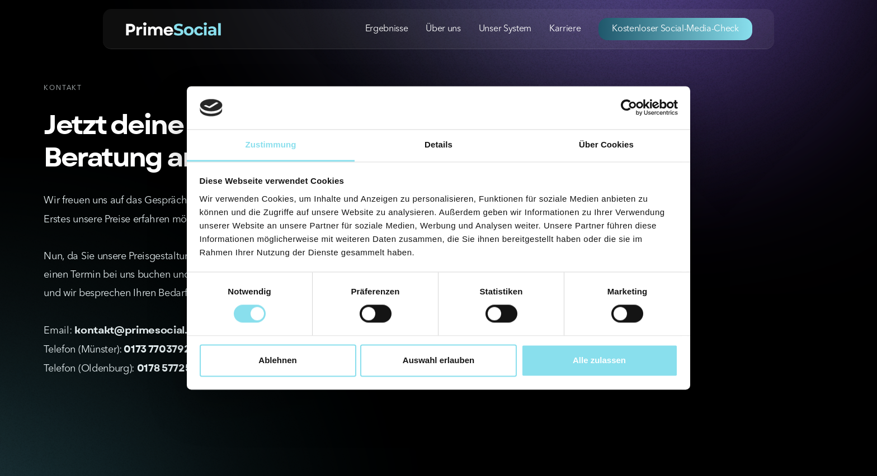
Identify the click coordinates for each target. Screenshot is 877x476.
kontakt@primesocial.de (137, 330)
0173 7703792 (156, 349)
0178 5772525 (170, 368)
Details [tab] (438, 144)
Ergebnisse (386, 29)
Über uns (443, 29)
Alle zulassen (599, 360)
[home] (173, 28)
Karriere (565, 29)
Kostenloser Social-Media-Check (675, 29)
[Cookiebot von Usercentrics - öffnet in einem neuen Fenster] (629, 107)
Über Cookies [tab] (606, 144)
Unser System (505, 29)
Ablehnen (277, 360)
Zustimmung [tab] (271, 144)
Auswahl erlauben (438, 360)
